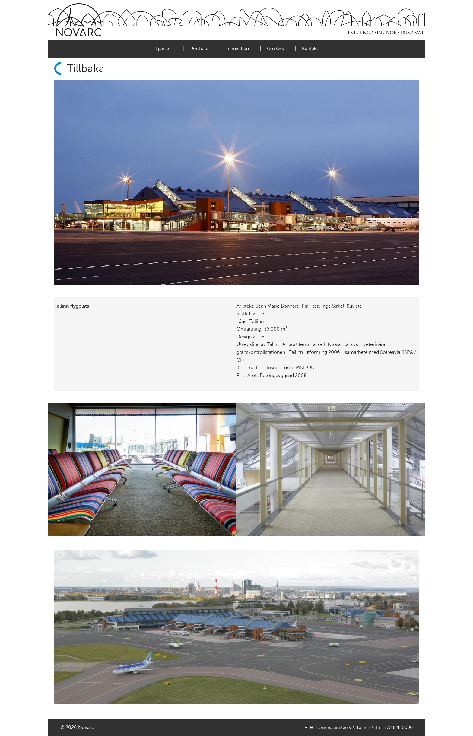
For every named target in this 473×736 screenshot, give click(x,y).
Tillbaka (85, 68)
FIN (378, 33)
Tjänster (163, 48)
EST (352, 33)
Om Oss (275, 48)
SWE (419, 33)
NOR (391, 33)
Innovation (238, 48)
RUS (405, 33)
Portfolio (199, 48)
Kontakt (310, 48)
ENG (365, 33)
